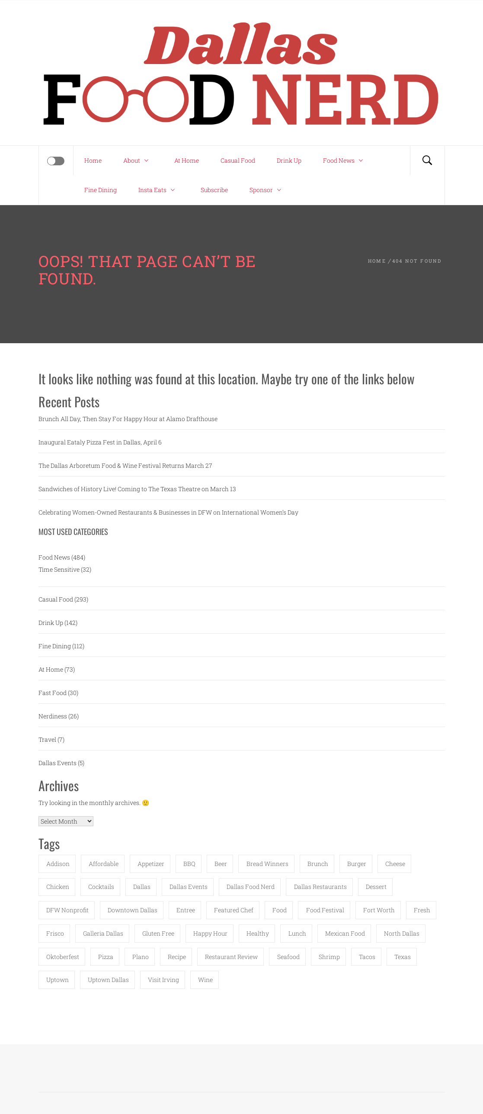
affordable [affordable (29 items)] (103, 864)
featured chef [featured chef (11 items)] (233, 910)
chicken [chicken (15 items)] (57, 886)
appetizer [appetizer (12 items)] (151, 864)
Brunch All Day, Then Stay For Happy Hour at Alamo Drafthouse (128, 419)
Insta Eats (158, 190)
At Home (186, 160)
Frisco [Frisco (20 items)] (55, 933)
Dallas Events (57, 763)
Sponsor (267, 190)
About (138, 160)
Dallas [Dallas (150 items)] (141, 886)
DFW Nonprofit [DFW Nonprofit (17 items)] (67, 910)
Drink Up (289, 160)
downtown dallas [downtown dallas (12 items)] (132, 910)
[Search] (427, 160)
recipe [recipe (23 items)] (177, 957)
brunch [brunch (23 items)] (317, 864)
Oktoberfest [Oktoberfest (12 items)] (62, 957)
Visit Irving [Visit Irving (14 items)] (163, 980)
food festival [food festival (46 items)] (325, 910)
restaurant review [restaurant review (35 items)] (231, 957)
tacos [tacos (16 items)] (367, 957)
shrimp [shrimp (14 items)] (329, 957)
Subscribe (214, 190)
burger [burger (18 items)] (356, 864)
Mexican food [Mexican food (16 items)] (345, 933)
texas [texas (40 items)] (402, 957)
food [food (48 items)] (279, 910)
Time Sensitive (59, 569)
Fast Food (52, 693)
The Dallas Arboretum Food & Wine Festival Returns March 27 (125, 465)
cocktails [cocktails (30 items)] (101, 886)
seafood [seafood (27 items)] (288, 957)
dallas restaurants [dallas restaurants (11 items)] (320, 886)
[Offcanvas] (55, 161)
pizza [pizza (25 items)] (105, 957)
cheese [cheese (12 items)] (395, 864)
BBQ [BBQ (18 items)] (189, 864)
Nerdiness (52, 716)
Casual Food (238, 160)
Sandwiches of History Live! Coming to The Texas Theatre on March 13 (137, 489)
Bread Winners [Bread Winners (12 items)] (267, 864)
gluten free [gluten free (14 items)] (158, 933)
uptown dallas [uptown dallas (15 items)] (108, 980)
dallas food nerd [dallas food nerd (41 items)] (251, 886)
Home (93, 160)
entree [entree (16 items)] (185, 910)
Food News (345, 160)
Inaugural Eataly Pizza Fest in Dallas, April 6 (100, 442)
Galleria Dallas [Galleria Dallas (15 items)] (103, 933)
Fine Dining (100, 190)
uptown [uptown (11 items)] (57, 980)
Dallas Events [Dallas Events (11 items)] (189, 886)
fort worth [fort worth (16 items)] (379, 910)
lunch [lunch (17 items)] (297, 933)
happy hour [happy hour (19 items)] (210, 933)
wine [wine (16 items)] (205, 980)
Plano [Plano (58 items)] (140, 957)
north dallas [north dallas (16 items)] (401, 933)
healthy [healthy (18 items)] (257, 933)
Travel (47, 739)
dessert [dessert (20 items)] (376, 886)
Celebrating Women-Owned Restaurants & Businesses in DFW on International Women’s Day (168, 512)
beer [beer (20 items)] (220, 864)
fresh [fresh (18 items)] (422, 910)
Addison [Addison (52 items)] (58, 864)
